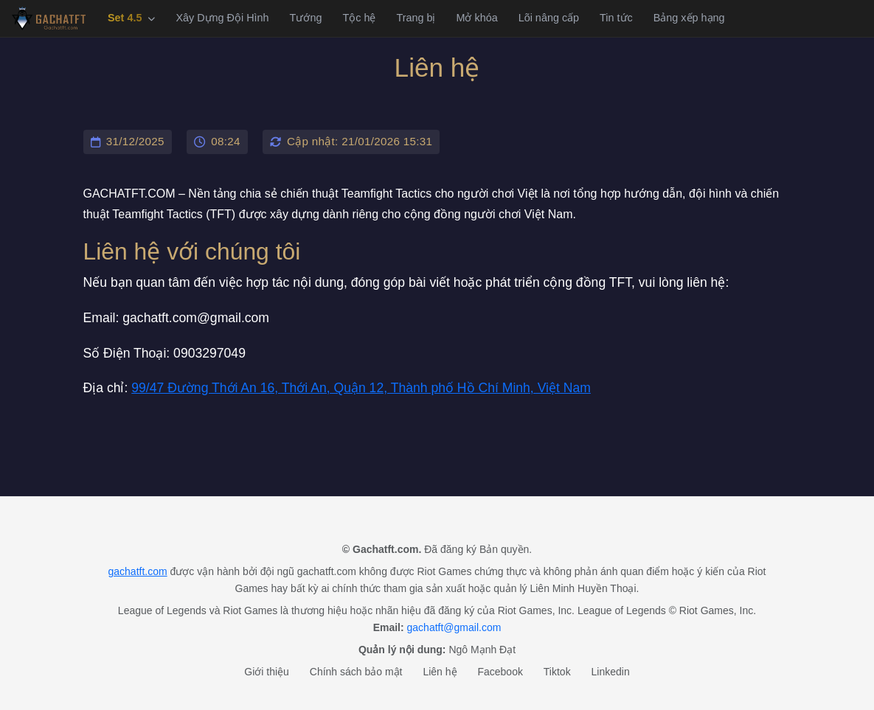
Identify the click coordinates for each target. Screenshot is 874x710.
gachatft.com (137, 571)
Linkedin (611, 672)
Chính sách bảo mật (356, 672)
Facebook (499, 672)
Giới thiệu (266, 672)
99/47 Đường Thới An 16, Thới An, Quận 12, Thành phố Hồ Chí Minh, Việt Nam (361, 387)
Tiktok (557, 672)
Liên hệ (440, 672)
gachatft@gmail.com (454, 627)
